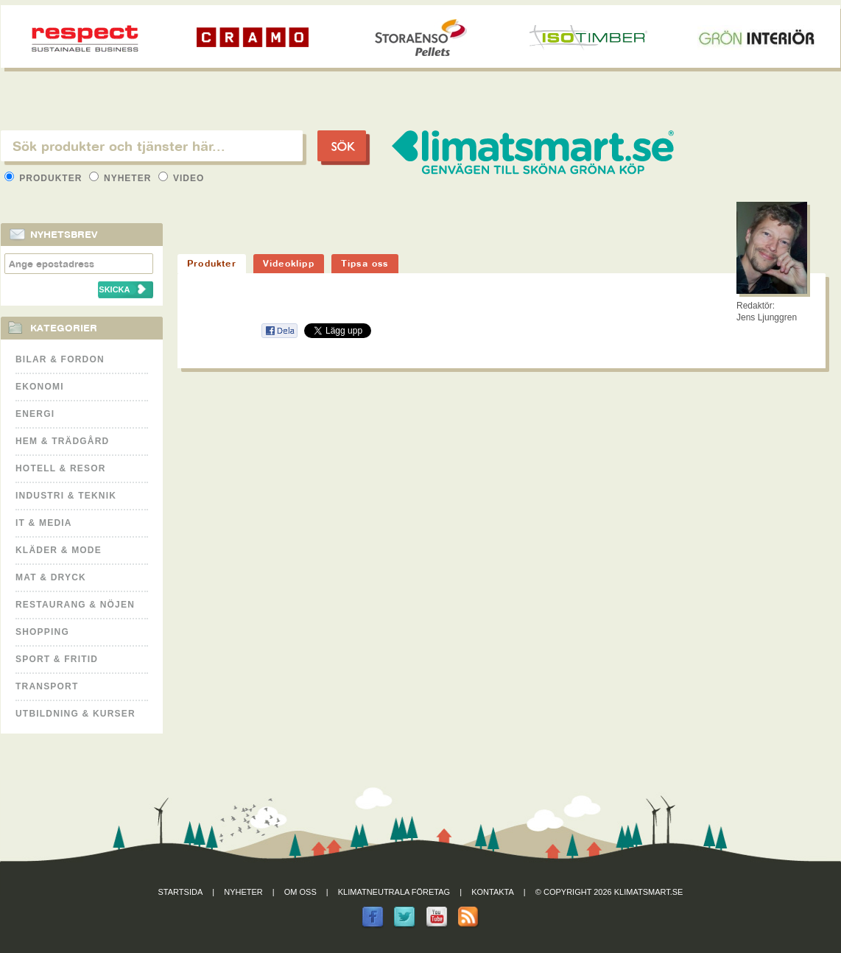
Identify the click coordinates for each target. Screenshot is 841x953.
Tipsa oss (365, 263)
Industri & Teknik (65, 495)
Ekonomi (39, 386)
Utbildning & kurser (75, 713)
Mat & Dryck (50, 577)
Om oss (300, 891)
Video (181, 178)
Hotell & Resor (60, 468)
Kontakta (492, 891)
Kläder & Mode (58, 550)
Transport (46, 686)
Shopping (42, 632)
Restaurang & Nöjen (75, 604)
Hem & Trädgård (62, 441)
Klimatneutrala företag (394, 891)
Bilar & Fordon (60, 359)
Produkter (44, 178)
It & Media (43, 523)
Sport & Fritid (56, 659)
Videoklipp (288, 263)
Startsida (180, 891)
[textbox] (152, 145)
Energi (34, 414)
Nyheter (122, 178)
